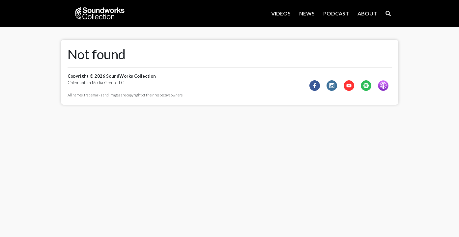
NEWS (307, 13)
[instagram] (332, 85)
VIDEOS (281, 13)
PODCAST (336, 13)
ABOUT (367, 13)
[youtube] (349, 85)
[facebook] (314, 85)
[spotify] (366, 85)
